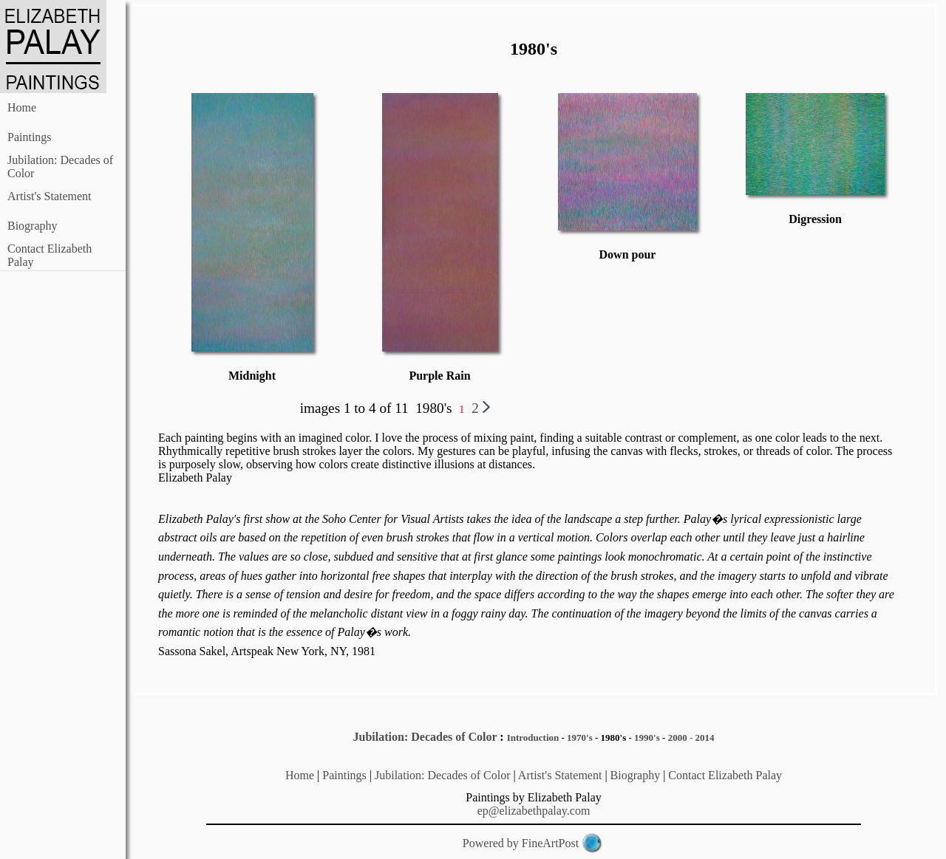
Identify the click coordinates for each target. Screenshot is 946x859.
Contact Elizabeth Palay (725, 775)
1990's (647, 737)
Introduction (533, 737)
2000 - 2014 (691, 737)
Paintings (29, 137)
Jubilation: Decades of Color (425, 736)
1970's (580, 737)
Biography (32, 225)
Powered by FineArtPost (521, 843)
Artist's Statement (49, 196)
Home (21, 107)
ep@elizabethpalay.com (534, 810)
